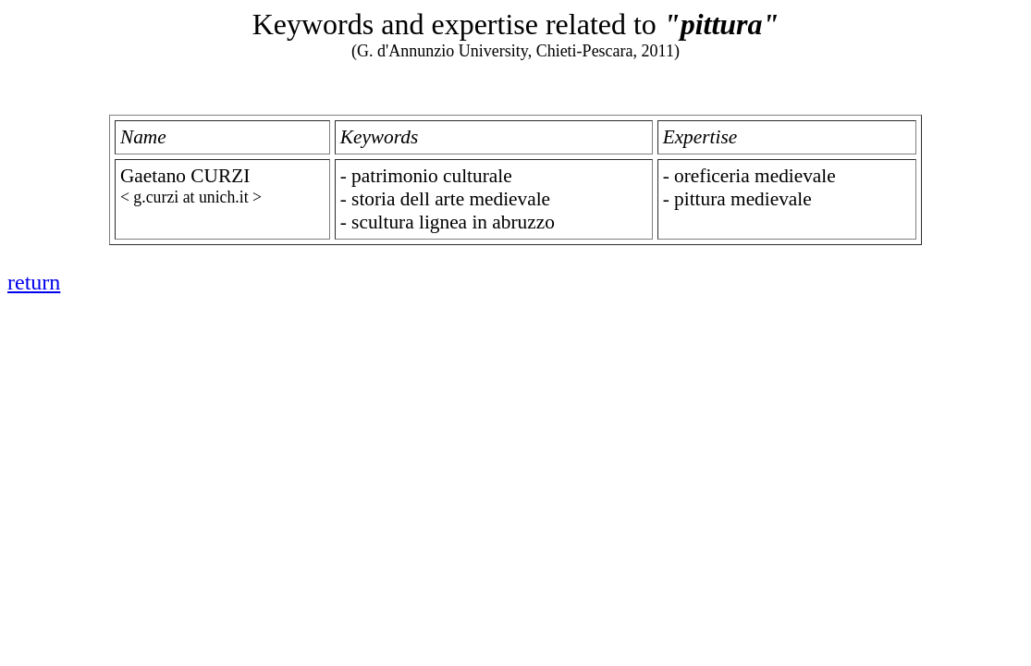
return (33, 282)
